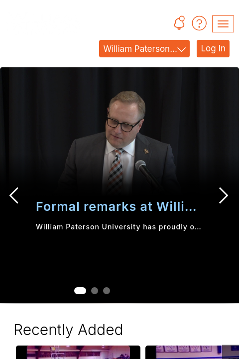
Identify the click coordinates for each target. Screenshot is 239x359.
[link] (119, 134)
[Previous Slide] (14, 195)
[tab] (80, 290)
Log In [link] (213, 48)
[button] (179, 24)
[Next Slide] (224, 195)
